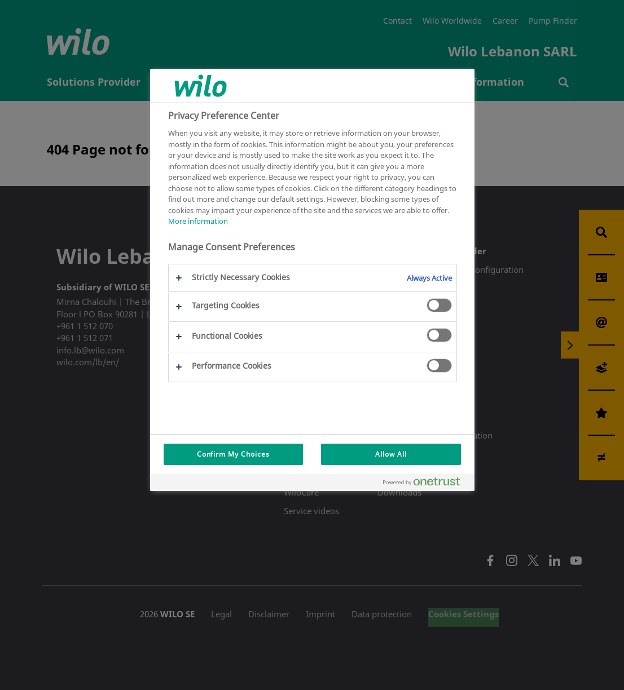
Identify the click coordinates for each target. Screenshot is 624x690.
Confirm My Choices (233, 454)
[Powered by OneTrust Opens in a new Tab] (426, 484)
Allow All (391, 454)
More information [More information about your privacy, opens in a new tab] (198, 221)
